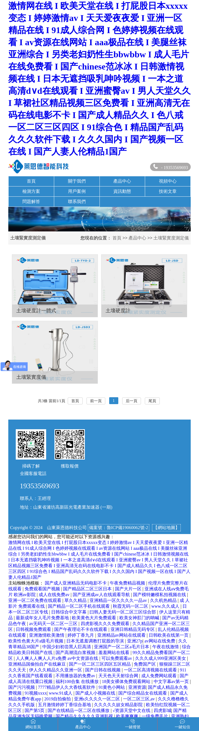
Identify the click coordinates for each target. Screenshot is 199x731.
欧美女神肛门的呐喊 (139, 617)
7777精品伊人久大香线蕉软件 (67, 687)
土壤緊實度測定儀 (171, 238)
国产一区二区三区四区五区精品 (100, 664)
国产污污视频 (22, 687)
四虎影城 (162, 710)
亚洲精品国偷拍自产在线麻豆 (37, 664)
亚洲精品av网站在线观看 (122, 635)
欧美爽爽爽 (127, 716)
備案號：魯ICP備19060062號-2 (118, 527)
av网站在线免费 (160, 641)
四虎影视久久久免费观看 (105, 623)
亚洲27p (135, 641)
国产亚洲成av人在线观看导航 (102, 594)
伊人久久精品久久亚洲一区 (56, 670)
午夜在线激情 (166, 646)
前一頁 (96, 401)
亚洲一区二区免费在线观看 (35, 600)
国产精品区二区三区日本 (88, 588)
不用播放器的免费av (76, 675)
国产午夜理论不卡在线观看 (81, 629)
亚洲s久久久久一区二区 (97, 699)
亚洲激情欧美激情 (47, 635)
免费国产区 (145, 664)
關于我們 (77, 181)
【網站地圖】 (166, 527)
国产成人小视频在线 (95, 693)
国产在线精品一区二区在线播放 (79, 710)
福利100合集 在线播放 (78, 681)
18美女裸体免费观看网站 (126, 681)
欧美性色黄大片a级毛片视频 (36, 641)
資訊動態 (122, 191)
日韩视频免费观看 (34, 629)
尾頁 (152, 401)
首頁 (31, 181)
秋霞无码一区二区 (131, 606)
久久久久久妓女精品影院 (119, 704)
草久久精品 (76, 600)
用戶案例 (77, 191)
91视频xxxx (36, 693)
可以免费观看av (117, 658)
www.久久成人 (166, 606)
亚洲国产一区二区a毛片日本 (122, 646)
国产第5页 (35, 710)
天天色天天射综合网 (118, 675)
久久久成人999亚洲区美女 (161, 658)
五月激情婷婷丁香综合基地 (65, 704)
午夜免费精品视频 (128, 583)
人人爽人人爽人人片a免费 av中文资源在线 (57, 658)
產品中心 (122, 181)
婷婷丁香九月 (81, 635)
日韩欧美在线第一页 (169, 635)
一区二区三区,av (139, 699)
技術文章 (168, 191)
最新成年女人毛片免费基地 (43, 617)
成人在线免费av (54, 594)
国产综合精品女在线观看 (143, 693)
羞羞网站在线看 (114, 652)
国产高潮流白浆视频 (76, 652)
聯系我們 (77, 201)
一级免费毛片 (155, 716)
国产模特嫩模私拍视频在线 (160, 594)
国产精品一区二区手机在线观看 (79, 606)
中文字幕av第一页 (172, 681)
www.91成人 (61, 693)
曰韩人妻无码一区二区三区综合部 (123, 612)
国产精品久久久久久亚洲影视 (85, 716)
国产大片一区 (129, 588)
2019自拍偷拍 (58, 699)
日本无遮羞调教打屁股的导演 (95, 641)
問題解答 (31, 201)
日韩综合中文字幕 (69, 612)
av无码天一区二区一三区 (53, 623)
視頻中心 (168, 181)
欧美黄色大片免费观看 (94, 617)
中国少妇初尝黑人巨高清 (67, 646)
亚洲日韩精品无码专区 (133, 629)
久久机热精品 (164, 600)
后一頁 (131, 401)
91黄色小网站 (112, 687)
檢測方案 (31, 191)
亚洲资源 (137, 687)
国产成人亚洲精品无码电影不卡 (76, 583)
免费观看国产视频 (43, 588)
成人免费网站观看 (159, 675)
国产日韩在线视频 (103, 670)
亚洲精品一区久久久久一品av (119, 600)
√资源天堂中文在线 (132, 710)
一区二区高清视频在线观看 (151, 670)
